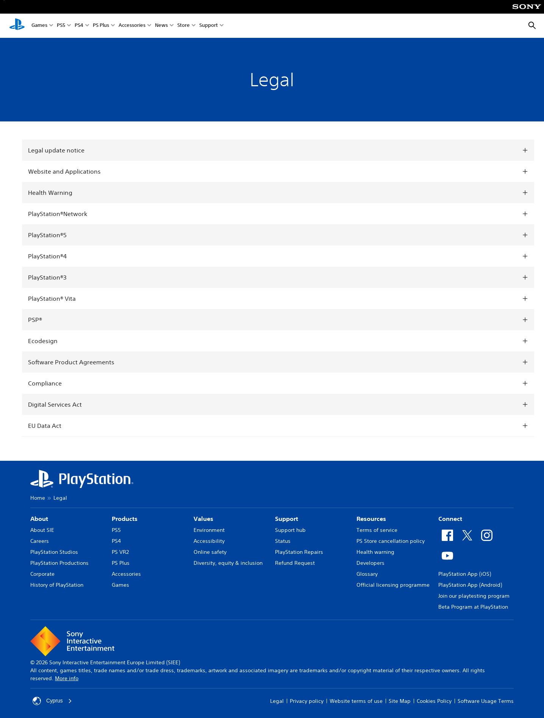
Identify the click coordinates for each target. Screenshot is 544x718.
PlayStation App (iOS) (464, 573)
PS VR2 (120, 552)
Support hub (290, 530)
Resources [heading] (371, 518)
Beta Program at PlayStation (473, 606)
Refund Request (295, 562)
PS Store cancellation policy (390, 541)
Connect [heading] (450, 518)
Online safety (210, 552)
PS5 (61, 26)
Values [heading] (203, 518)
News (161, 26)
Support (208, 26)
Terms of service (376, 530)
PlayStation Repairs (299, 552)
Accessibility (209, 541)
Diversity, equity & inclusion (228, 562)
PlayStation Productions (59, 562)
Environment (209, 530)
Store (183, 26)
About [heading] (39, 518)
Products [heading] (125, 518)
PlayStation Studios (54, 552)
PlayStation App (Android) (470, 584)
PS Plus (101, 26)
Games (39, 26)
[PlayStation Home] (17, 26)
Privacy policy (307, 701)
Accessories (132, 26)
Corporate (42, 573)
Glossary (367, 573)
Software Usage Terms (486, 701)
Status (283, 541)
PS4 (79, 26)
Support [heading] (286, 518)
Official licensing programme (393, 584)
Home (37, 497)
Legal (277, 701)
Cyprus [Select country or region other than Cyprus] (52, 701)
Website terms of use (356, 701)
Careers (39, 541)
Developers (370, 562)
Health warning (375, 552)
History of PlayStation (56, 584)
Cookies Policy (434, 701)
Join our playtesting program (474, 595)
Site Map (400, 701)
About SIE (42, 530)
